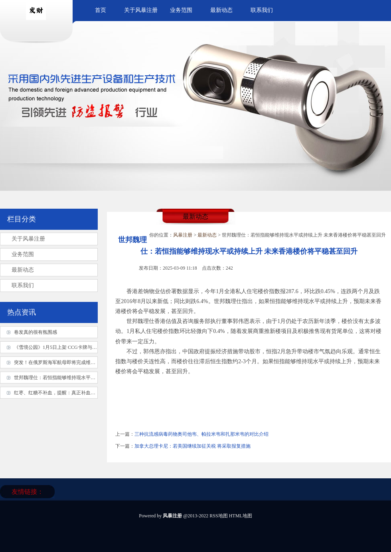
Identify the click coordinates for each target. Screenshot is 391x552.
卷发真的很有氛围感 (35, 332)
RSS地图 (218, 516)
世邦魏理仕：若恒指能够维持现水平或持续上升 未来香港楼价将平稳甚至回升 (96, 377)
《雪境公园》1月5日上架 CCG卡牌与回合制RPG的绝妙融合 (77, 347)
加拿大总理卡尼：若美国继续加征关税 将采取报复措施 (192, 446)
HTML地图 (240, 516)
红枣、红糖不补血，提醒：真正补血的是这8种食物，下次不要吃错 (84, 392)
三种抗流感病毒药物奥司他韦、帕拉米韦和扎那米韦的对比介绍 (201, 434)
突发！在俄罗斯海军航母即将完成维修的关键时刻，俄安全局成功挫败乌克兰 (95, 362)
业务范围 (181, 10)
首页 (100, 10)
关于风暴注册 (141, 10)
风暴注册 (182, 235)
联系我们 (262, 10)
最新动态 (221, 10)
